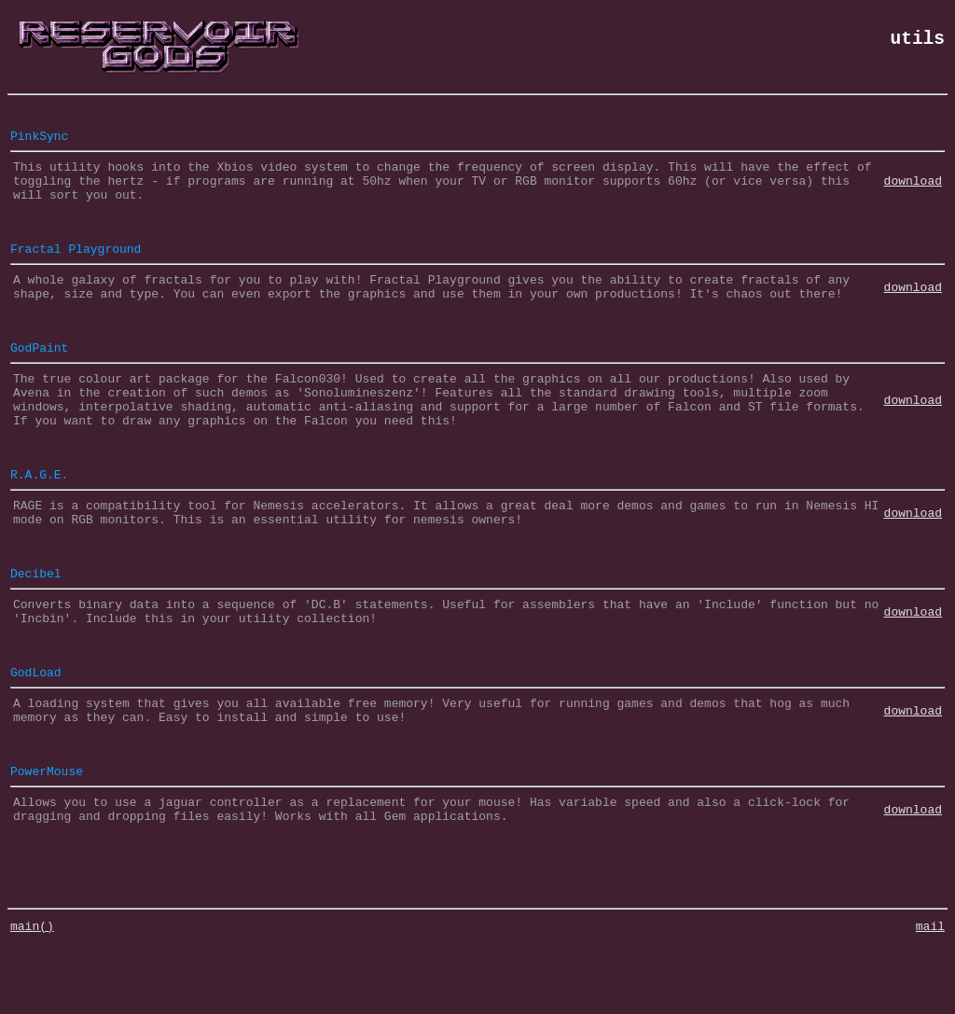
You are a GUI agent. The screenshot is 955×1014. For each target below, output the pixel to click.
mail (930, 995)
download (913, 188)
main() (32, 995)
